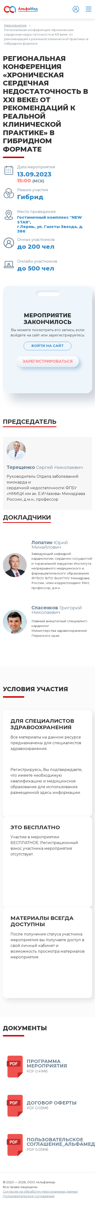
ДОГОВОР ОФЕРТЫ (52, 1103)
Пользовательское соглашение (29, 1196)
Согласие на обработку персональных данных (40, 1191)
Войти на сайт (47, 346)
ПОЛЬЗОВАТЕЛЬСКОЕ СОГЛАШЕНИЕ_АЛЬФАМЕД (61, 1142)
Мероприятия (15, 25)
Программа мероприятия (47, 1063)
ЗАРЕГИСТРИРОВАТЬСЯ (48, 361)
